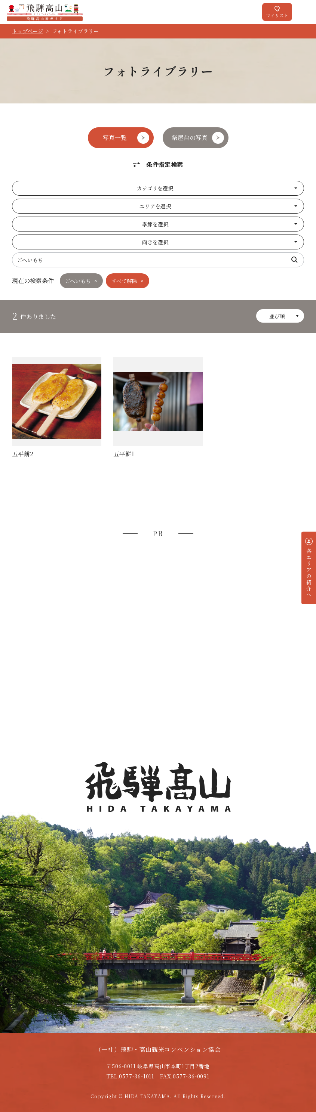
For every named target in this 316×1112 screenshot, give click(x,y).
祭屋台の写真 (190, 137)
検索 (294, 259)
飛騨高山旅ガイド (45, 12)
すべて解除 (124, 281)
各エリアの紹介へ (309, 573)
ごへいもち (78, 281)
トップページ (27, 31)
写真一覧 (115, 137)
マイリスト (277, 15)
